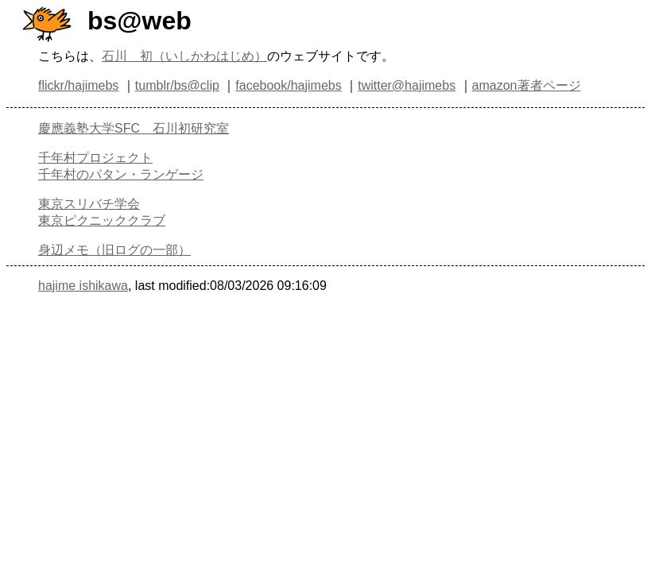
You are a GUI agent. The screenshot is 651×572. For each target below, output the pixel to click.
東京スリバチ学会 (89, 204)
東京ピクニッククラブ (101, 220)
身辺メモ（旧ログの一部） (114, 250)
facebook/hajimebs (288, 85)
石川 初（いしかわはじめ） (184, 56)
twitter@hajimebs (406, 85)
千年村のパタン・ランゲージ (120, 174)
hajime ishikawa (83, 285)
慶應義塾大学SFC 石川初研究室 (133, 128)
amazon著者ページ (526, 85)
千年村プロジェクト (95, 157)
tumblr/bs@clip (177, 85)
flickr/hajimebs (78, 85)
